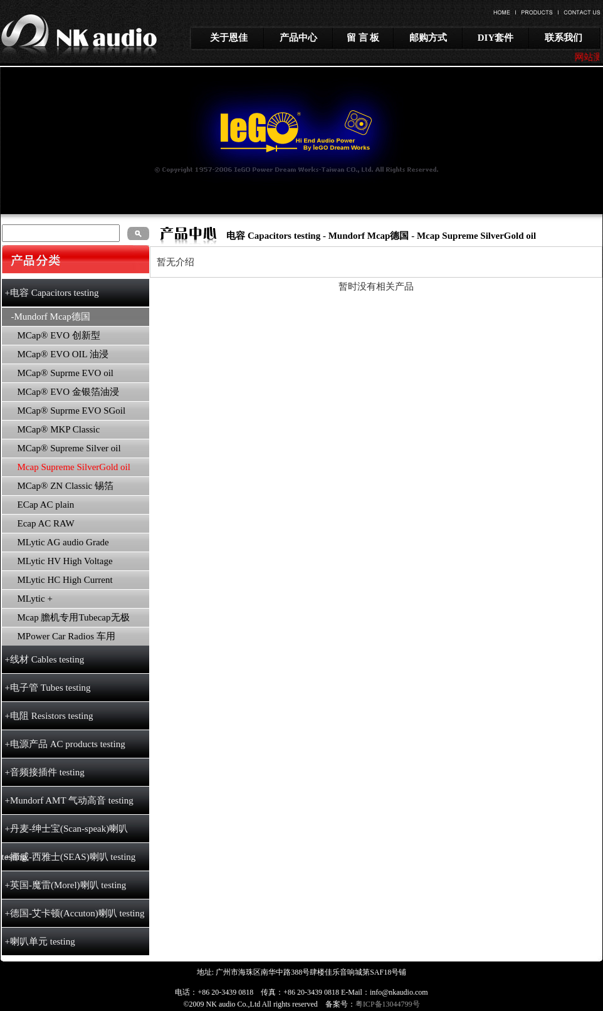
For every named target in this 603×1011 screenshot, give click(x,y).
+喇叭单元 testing (40, 941)
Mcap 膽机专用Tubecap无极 (74, 617)
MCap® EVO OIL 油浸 (63, 354)
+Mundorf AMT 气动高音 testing (69, 800)
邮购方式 (428, 38)
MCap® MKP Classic (59, 429)
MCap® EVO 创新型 (59, 335)
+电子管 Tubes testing (48, 688)
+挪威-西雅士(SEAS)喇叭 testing (70, 857)
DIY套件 (496, 38)
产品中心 (298, 38)
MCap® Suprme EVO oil (65, 373)
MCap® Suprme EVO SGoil (72, 411)
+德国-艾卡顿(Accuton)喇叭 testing (75, 913)
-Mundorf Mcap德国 (50, 317)
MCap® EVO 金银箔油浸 (68, 392)
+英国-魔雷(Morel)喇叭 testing (66, 885)
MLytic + (35, 599)
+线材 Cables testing (45, 659)
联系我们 (563, 38)
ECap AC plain (46, 505)
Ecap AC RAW (46, 523)
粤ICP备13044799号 (387, 1004)
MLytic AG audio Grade (63, 542)
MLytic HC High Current (65, 580)
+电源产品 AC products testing (65, 744)
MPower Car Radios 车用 (66, 636)
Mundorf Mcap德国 (368, 236)
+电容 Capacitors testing (52, 293)
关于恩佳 (229, 38)
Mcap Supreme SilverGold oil (476, 236)
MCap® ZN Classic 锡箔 (65, 486)
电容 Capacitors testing (273, 236)
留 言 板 (363, 38)
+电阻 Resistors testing (49, 716)
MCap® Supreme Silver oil (69, 448)
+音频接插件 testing (45, 772)
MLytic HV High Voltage (65, 561)
